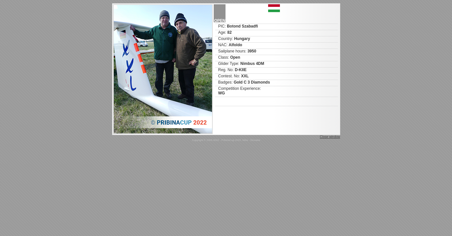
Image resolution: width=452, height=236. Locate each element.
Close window (330, 137)
